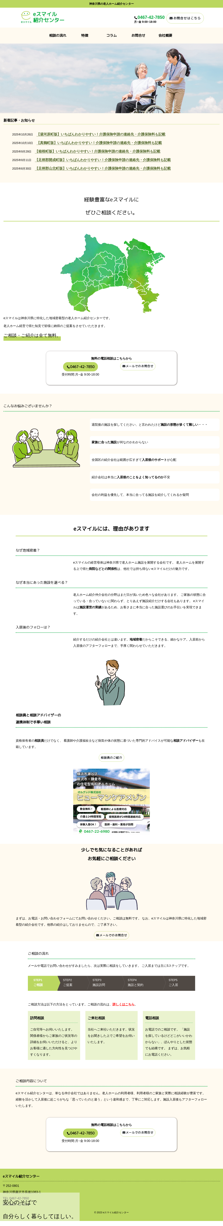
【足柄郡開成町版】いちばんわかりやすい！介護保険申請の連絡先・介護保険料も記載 (103, 160)
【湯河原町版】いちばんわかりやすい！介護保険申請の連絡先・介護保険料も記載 (100, 134)
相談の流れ (57, 35)
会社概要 (165, 35)
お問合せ (138, 35)
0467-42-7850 (151, 17)
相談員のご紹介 (111, 759)
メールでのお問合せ (137, 367)
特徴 (84, 35)
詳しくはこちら (123, 1009)
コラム (111, 35)
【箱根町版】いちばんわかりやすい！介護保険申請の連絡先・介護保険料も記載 (97, 151)
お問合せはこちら (185, 18)
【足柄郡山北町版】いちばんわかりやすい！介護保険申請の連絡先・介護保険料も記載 (103, 168)
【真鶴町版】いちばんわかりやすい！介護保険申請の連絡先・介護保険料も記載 (99, 143)
